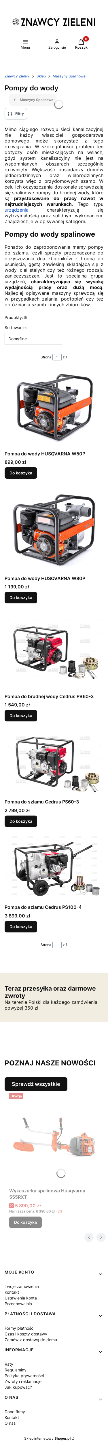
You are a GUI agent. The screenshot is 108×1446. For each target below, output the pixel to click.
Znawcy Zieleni (17, 76)
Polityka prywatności (24, 1375)
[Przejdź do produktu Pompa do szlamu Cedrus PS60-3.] (54, 763)
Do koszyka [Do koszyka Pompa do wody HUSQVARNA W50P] (21, 473)
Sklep (41, 76)
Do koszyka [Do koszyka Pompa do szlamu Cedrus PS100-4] (21, 926)
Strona (46, 357)
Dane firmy (15, 1411)
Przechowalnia (18, 1303)
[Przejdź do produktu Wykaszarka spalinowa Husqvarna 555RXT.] (56, 1138)
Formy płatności (19, 1328)
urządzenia (17, 210)
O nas (10, 1423)
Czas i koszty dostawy (26, 1333)
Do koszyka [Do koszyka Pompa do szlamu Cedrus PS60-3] (21, 820)
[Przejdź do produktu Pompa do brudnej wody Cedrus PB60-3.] (54, 652)
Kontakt (12, 1292)
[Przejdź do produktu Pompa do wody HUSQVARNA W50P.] (54, 409)
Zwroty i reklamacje (23, 1381)
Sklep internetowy (47, 1438)
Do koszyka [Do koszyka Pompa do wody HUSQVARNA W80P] (21, 597)
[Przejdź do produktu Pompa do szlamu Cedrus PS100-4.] (54, 869)
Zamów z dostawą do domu (31, 1339)
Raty (9, 1364)
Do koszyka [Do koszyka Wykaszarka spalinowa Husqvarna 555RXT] (25, 1222)
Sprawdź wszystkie (36, 1084)
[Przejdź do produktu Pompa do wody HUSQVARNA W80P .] (54, 530)
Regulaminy (15, 1369)
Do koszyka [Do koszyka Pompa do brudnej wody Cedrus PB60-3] (21, 715)
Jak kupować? (18, 1387)
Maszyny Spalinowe (69, 76)
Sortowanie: (16, 327)
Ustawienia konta (21, 1297)
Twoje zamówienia (22, 1286)
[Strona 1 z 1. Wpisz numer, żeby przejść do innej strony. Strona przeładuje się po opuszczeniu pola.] (57, 357)
